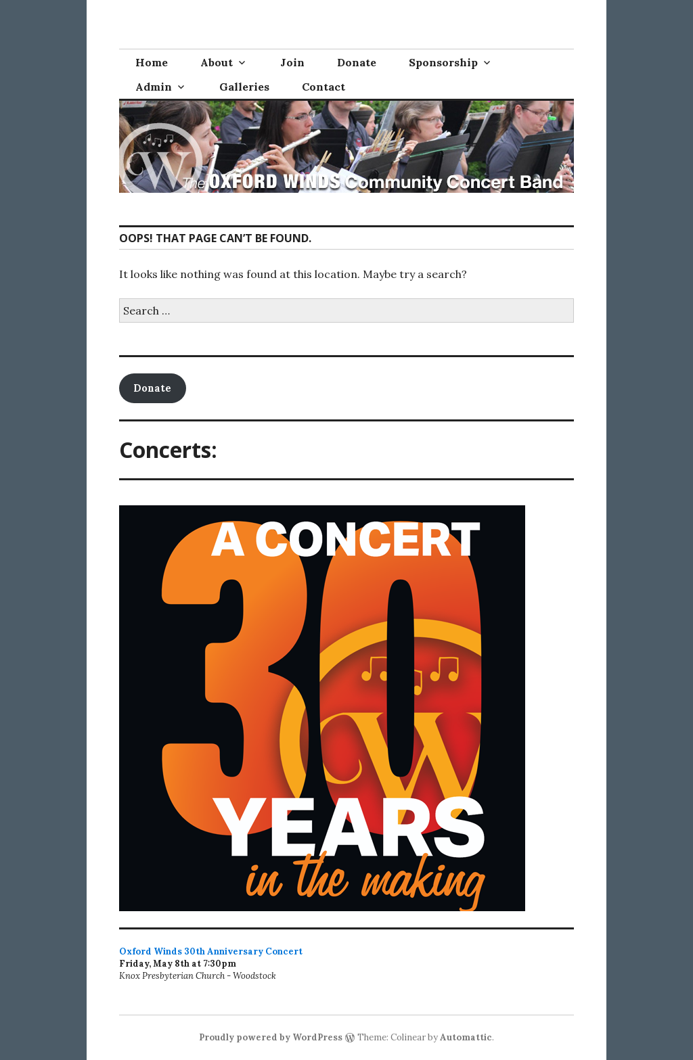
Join (292, 62)
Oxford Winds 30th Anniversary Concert (211, 951)
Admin (153, 86)
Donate (356, 62)
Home (151, 62)
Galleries (244, 86)
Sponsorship (443, 62)
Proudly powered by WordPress (270, 1037)
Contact (323, 86)
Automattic (466, 1037)
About (216, 62)
